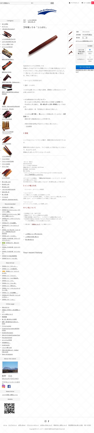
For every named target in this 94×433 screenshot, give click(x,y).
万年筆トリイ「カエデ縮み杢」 (10, 278)
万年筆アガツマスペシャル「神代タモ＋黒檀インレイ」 (11, 215)
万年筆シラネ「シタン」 (8, 299)
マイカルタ (5, 197)
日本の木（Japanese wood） (10, 199)
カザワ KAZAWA (6, 144)
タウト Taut (5, 166)
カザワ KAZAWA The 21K (9, 42)
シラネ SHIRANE (32, 20)
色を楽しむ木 (5, 184)
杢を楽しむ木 (5, 187)
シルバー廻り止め (7, 347)
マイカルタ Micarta (8, 109)
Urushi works (6, 345)
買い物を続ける (29, 239)
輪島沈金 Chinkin (6, 72)
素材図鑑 (4, 317)
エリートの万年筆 (7, 119)
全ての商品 (5, 24)
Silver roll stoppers (7, 354)
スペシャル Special (7, 47)
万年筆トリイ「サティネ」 (10, 266)
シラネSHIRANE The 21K (8, 39)
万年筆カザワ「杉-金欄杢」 (9, 223)
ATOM (89, 425)
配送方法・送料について (60, 425)
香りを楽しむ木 (6, 182)
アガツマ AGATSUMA (8, 161)
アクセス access (6, 326)
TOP (24, 20)
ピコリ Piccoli (6, 178)
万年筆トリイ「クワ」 (8, 281)
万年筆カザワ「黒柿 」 (8, 207)
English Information (8, 29)
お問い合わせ (21, 425)
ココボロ (29, 126)
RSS (85, 425)
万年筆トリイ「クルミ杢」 (9, 283)
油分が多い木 (31, 22)
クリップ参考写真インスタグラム (34, 174)
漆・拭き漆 (5, 194)
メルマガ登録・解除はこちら (10, 395)
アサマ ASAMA (6, 164)
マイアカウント (75, 3)
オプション (5, 26)
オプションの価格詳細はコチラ (84, 41)
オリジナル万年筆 (8, 132)
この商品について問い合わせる (33, 234)
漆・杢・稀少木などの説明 (9, 319)
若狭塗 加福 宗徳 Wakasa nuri (11, 82)
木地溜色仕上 (6, 342)
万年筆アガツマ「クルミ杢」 (10, 258)
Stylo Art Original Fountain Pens (11, 335)
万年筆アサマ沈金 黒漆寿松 (9, 256)
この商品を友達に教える (32, 237)
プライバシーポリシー (33, 425)
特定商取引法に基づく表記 (75, 425)
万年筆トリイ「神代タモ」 (9, 286)
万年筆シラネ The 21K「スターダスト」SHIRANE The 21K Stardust (11, 231)
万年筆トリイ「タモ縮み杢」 (10, 269)
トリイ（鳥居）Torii (7, 44)
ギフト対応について (7, 314)
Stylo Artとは (5, 307)
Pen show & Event (7, 337)
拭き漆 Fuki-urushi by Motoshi (11, 106)
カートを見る (88, 3)
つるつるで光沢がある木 (8, 189)
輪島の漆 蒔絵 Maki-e (8, 59)
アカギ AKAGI (6, 159)
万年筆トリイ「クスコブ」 (9, 275)
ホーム (5, 425)
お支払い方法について (46, 425)
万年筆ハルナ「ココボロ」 (9, 236)
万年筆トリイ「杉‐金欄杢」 (10, 292)
